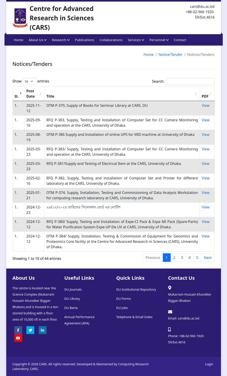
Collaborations (111, 40)
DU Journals (73, 289)
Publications (84, 40)
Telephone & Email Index (134, 317)
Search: (183, 81)
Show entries (31, 81)
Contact (180, 40)
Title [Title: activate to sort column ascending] (50, 96)
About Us (38, 40)
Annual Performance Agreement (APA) (79, 320)
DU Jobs (122, 308)
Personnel (159, 40)
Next (208, 257)
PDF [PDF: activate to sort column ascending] (205, 96)
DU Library (72, 298)
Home (18, 40)
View (206, 105)
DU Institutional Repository (136, 289)
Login (209, 364)
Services (136, 40)
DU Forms (123, 298)
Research (61, 40)
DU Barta (71, 308)
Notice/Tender (170, 54)
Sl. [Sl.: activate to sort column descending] (17, 96)
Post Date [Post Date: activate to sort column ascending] (30, 93)
